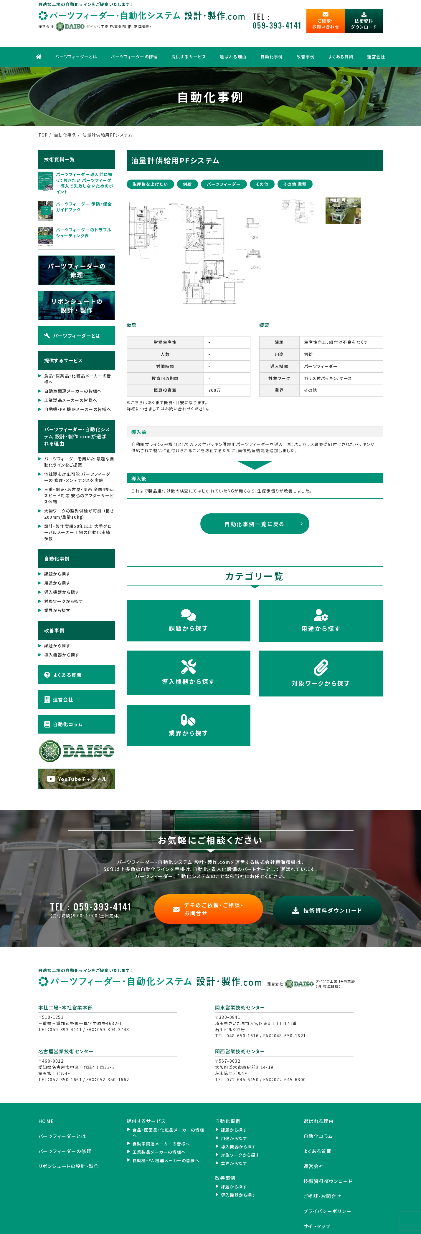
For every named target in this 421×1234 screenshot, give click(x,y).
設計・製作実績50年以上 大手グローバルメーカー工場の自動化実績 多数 (78, 513)
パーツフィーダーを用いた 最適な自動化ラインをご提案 (79, 442)
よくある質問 (340, 40)
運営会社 (376, 40)
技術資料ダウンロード (328, 1159)
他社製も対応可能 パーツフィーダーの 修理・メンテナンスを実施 (77, 458)
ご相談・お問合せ (322, 1174)
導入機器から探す (62, 572)
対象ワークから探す (63, 582)
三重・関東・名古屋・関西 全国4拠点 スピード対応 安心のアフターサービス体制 (79, 476)
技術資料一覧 (59, 139)
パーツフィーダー (224, 164)
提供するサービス (188, 40)
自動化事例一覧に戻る (254, 504)
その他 (262, 164)
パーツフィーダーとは (76, 40)
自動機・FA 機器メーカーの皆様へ (77, 390)
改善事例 (305, 40)
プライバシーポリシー (327, 1189)
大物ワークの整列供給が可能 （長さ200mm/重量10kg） (79, 494)
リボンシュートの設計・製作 (68, 1144)
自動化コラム (63, 704)
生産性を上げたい (150, 164)
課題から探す (57, 554)
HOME (46, 1099)
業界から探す (57, 591)
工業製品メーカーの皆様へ (71, 381)
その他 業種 (295, 164)
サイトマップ (317, 1204)
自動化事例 (271, 40)
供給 (187, 164)
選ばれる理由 (232, 40)
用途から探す (57, 563)
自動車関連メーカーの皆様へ (73, 371)
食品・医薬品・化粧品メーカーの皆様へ (77, 359)
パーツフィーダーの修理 (134, 40)
